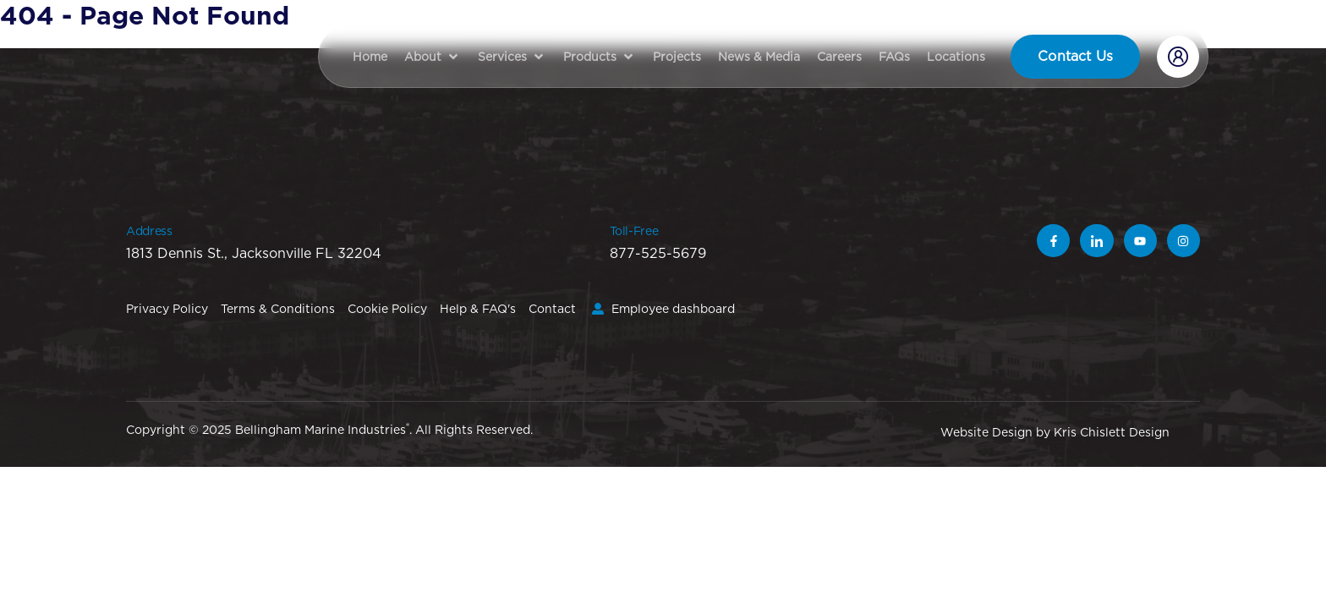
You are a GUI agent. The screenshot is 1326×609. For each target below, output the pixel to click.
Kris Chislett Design (1112, 432)
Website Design (986, 432)
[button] (432, 57)
